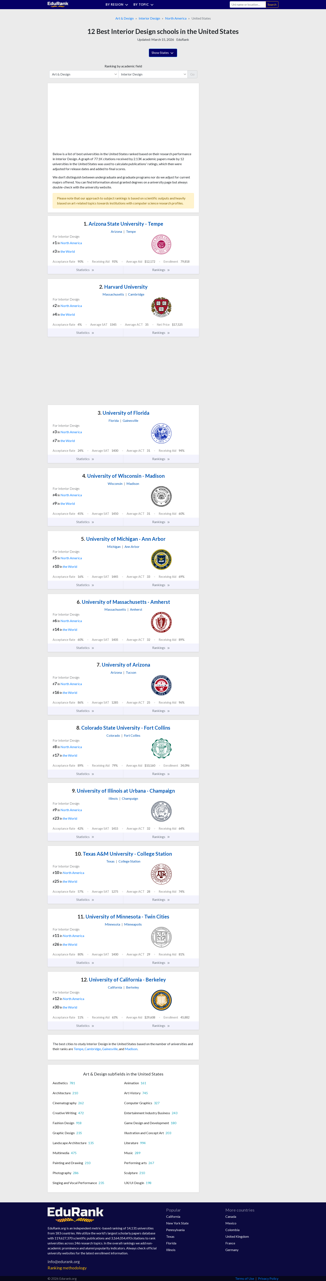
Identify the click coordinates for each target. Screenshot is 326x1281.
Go (192, 74)
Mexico (230, 1223)
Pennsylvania (175, 1230)
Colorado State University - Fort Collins (123, 728)
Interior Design (149, 18)
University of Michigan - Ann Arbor (123, 539)
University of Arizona (123, 665)
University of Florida (123, 413)
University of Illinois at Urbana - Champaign (123, 791)
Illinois (170, 1250)
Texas (170, 1236)
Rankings (161, 270)
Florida (171, 1243)
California (173, 1216)
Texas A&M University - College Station (123, 854)
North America (175, 18)
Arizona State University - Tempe (123, 224)
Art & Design (124, 18)
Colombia (232, 1230)
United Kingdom (237, 1236)
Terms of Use (244, 1278)
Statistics (85, 270)
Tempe (78, 1049)
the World (68, 251)
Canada (230, 1216)
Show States (163, 53)
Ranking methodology (67, 1267)
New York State (177, 1223)
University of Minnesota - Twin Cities (123, 916)
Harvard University (123, 287)
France (230, 1243)
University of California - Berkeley (123, 980)
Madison (131, 1049)
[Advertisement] (84, 119)
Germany (231, 1250)
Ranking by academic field (123, 66)
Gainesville (110, 1049)
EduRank (182, 39)
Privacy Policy (268, 1278)
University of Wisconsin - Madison (123, 476)
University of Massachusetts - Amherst (123, 602)
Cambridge (93, 1049)
